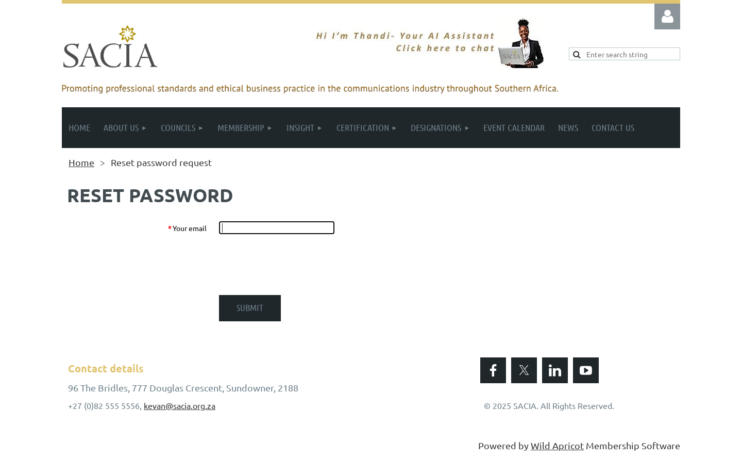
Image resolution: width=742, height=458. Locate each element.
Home (81, 162)
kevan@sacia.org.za (179, 405)
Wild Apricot (557, 445)
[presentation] (297, 264)
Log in (667, 16)
